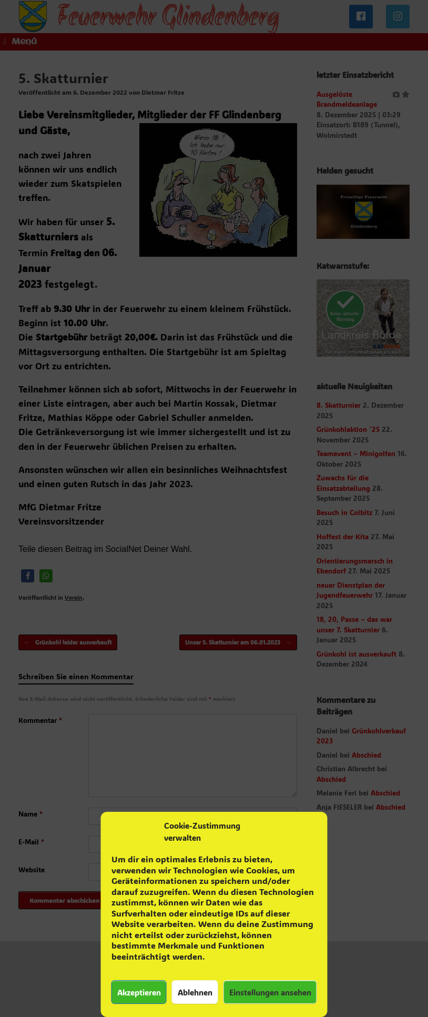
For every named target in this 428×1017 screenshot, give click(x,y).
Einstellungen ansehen (270, 992)
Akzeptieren (139, 992)
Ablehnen (195, 992)
